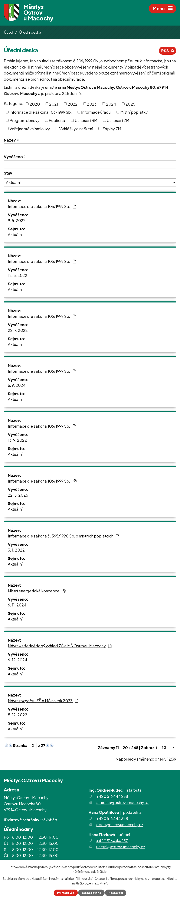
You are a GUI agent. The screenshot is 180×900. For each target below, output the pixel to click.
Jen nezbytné (91, 892)
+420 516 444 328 (112, 818)
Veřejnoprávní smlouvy (30, 128)
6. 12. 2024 (17, 659)
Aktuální (15, 234)
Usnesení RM (86, 120)
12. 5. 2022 (17, 275)
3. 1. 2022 (16, 549)
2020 (35, 103)
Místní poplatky (134, 112)
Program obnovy (24, 120)
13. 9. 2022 (17, 440)
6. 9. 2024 (17, 385)
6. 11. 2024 (17, 604)
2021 (53, 103)
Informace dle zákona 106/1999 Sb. (41, 112)
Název (10, 140)
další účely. (100, 871)
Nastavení (115, 892)
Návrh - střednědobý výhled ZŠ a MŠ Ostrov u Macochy (59, 645)
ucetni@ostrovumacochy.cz (120, 846)
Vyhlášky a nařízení (76, 128)
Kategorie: (13, 103)
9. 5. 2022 (17, 220)
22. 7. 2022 (18, 330)
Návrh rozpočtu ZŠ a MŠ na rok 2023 (43, 700)
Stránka (20, 745)
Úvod (8, 32)
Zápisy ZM (111, 128)
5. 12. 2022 (17, 714)
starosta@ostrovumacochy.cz (122, 802)
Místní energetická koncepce (37, 590)
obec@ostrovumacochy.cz (119, 824)
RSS (167, 50)
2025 (130, 103)
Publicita (57, 120)
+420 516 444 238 (112, 796)
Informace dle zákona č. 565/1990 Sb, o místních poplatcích (63, 535)
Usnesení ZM (118, 120)
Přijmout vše (65, 892)
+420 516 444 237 (112, 840)
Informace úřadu (96, 112)
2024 (111, 103)
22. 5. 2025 (18, 495)
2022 (73, 103)
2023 (91, 103)
